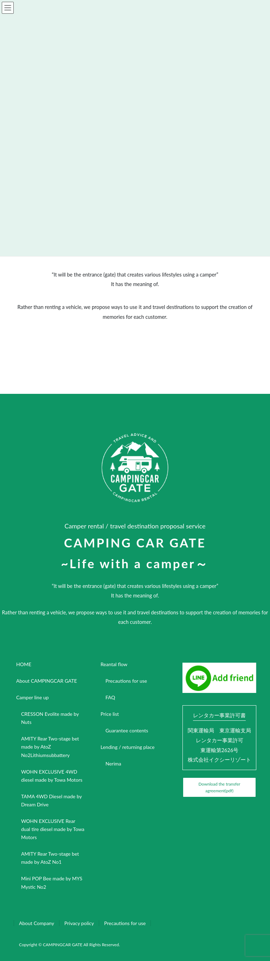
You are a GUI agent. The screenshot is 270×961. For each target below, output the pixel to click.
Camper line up (32, 697)
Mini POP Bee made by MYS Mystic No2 (51, 882)
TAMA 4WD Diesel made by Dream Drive (51, 800)
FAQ (110, 697)
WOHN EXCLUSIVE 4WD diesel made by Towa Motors (51, 776)
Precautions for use (126, 681)
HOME (23, 664)
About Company (36, 923)
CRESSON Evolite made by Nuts (50, 718)
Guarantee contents (126, 730)
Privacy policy (79, 923)
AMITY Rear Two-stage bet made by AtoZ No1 (50, 858)
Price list (110, 714)
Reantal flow (114, 664)
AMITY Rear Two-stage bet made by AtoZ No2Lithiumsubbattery (50, 747)
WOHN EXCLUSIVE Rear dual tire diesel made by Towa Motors (52, 829)
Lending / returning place (128, 747)
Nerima (113, 764)
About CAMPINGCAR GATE (46, 681)
